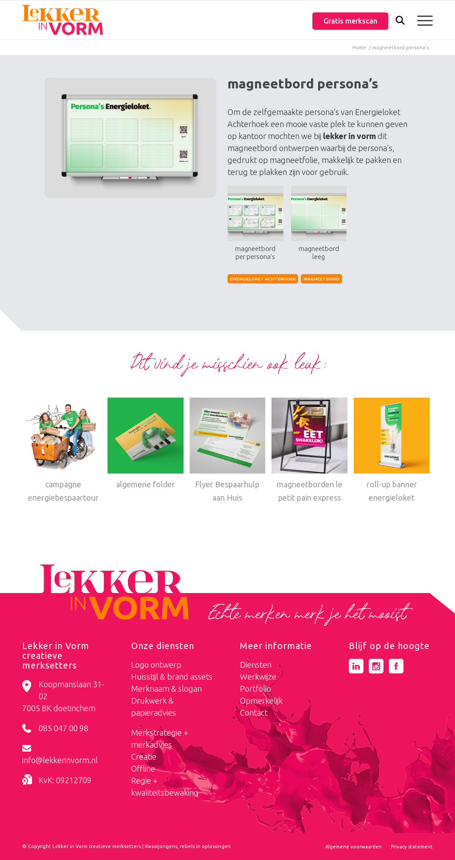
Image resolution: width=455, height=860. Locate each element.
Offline (143, 768)
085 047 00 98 (63, 728)
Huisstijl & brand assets (171, 676)
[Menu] (422, 20)
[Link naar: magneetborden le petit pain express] (309, 451)
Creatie (143, 756)
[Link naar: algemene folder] (146, 444)
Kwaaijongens (161, 846)
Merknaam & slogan (166, 688)
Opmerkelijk (261, 700)
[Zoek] (400, 22)
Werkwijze (258, 676)
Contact (253, 712)
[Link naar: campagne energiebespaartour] (63, 451)
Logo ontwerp (156, 664)
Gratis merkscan (350, 21)
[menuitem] (400, 21)
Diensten (255, 664)
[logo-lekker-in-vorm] (62, 20)
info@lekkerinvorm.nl (60, 760)
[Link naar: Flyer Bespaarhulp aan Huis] (228, 451)
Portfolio (255, 688)
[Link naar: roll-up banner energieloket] (392, 451)
